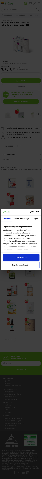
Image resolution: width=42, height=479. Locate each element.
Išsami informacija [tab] (21, 218)
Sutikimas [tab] (7, 218)
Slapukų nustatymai (21, 265)
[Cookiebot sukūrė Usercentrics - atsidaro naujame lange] (29, 212)
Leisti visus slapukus (21, 257)
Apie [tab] (36, 218)
